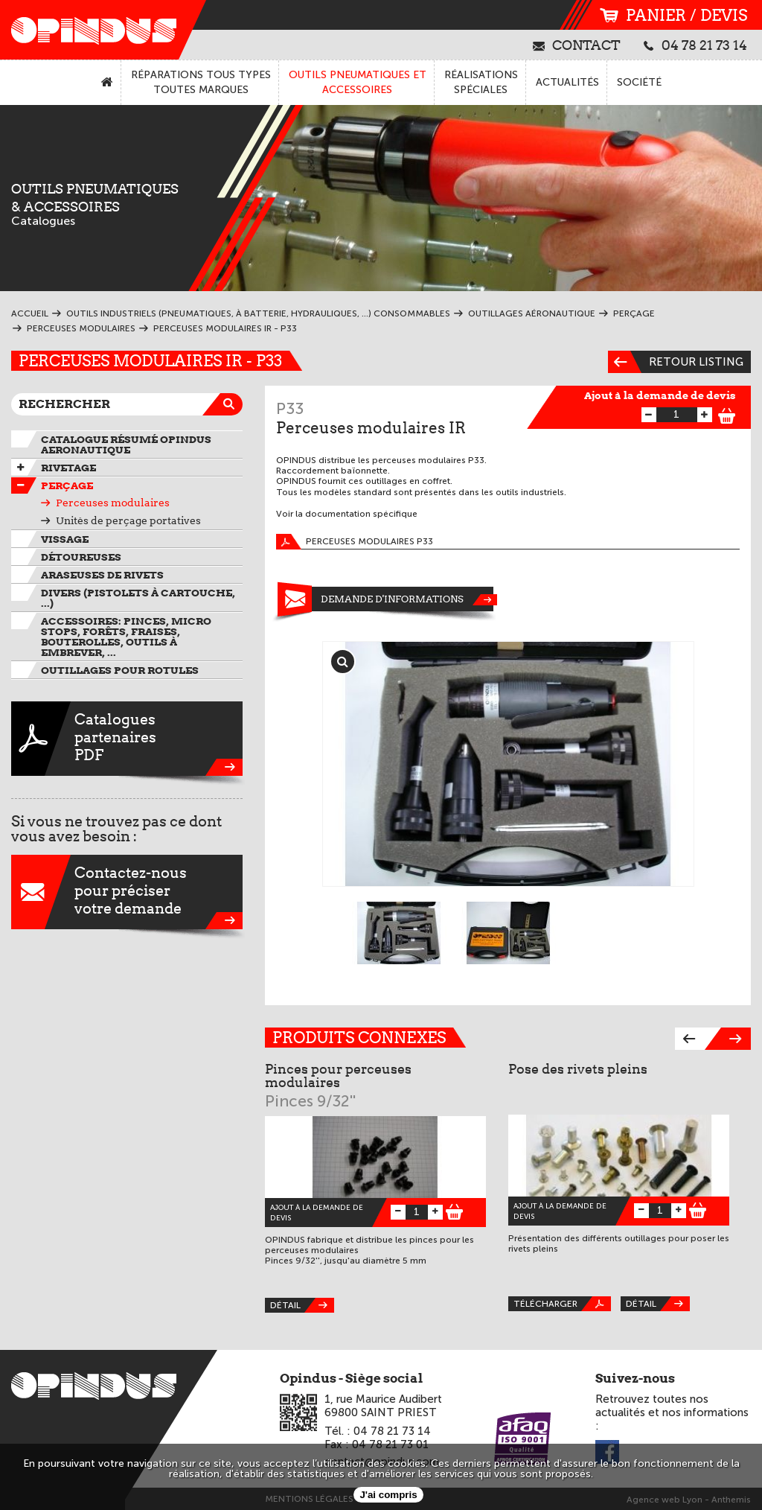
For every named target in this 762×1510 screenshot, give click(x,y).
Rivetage (68, 468)
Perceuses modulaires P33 (354, 541)
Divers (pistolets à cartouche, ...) (138, 598)
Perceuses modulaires (113, 503)
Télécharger (562, 1303)
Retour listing (675, 362)
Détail (302, 1305)
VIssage (65, 539)
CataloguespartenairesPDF (127, 738)
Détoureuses (81, 557)
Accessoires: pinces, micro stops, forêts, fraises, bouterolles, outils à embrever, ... (126, 636)
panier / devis (673, 15)
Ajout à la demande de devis (660, 395)
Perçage (67, 485)
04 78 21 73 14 (695, 44)
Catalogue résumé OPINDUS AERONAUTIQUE (126, 444)
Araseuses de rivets (102, 575)
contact (577, 44)
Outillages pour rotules (120, 670)
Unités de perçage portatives (128, 520)
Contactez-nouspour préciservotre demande (127, 892)
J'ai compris (388, 1494)
